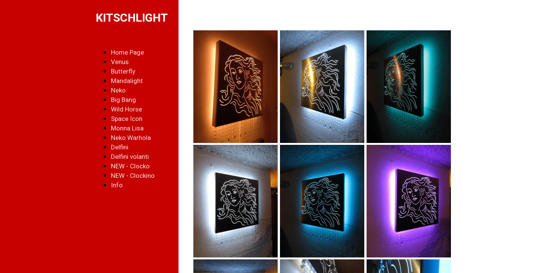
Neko (118, 90)
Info (117, 185)
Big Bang (123, 100)
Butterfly (123, 71)
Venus (120, 62)
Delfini (119, 147)
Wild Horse (126, 109)
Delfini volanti (130, 157)
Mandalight (127, 81)
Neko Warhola (131, 138)
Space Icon (126, 119)
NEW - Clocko (130, 166)
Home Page (127, 52)
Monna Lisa (127, 128)
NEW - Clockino (133, 175)
